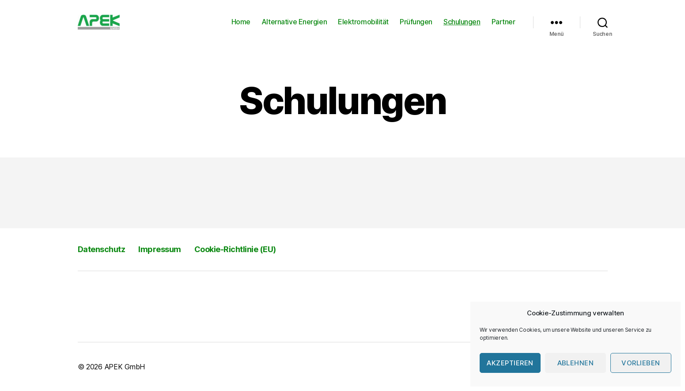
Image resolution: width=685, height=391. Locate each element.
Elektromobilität (363, 22)
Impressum (159, 249)
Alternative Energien (294, 22)
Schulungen (462, 22)
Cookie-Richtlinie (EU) (235, 249)
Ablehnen (575, 363)
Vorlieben (640, 363)
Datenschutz (101, 249)
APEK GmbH (125, 366)
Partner (503, 22)
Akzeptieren (510, 363)
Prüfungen (416, 22)
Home (240, 22)
